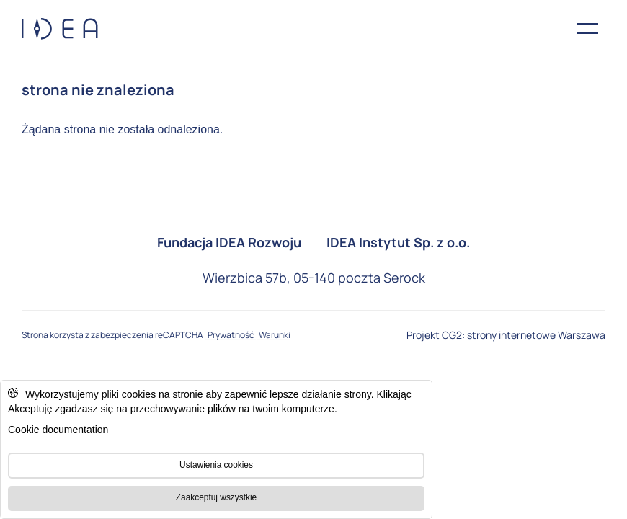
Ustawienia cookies (216, 465)
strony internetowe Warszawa (536, 335)
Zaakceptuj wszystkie (216, 497)
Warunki (273, 335)
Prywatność (230, 335)
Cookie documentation (58, 429)
